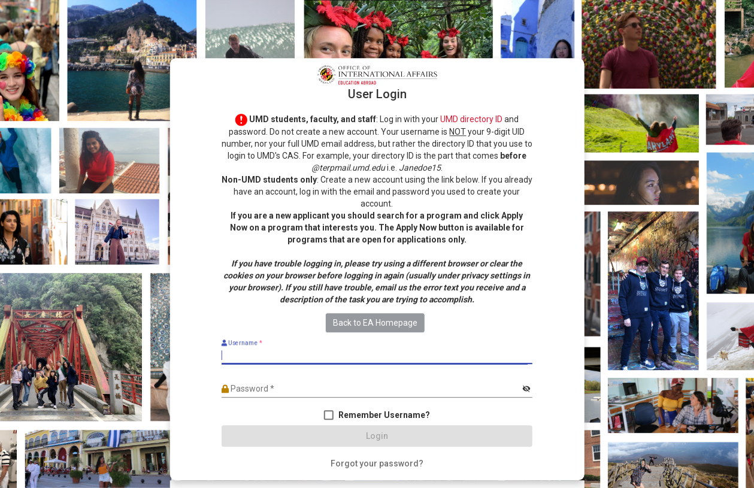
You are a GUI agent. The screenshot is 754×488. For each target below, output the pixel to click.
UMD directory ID (471, 119)
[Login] (377, 436)
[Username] (377, 355)
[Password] (371, 389)
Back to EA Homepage (375, 323)
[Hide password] (526, 389)
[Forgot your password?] (377, 464)
